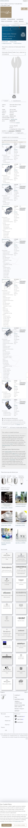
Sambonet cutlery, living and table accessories (21, 632)
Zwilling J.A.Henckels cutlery (21, 670)
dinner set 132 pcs (7, 279)
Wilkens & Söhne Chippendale (6, 499)
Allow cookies (6, 825)
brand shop (5, 41)
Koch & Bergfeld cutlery (21, 593)
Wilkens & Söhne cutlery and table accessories (6, 594)
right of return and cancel (20, 706)
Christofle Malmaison (21, 498)
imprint (17, 710)
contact (17, 695)
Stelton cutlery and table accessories (21, 644)
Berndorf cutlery (21, 618)
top (25, 692)
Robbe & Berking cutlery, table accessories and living (7, 569)
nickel (11, 443)
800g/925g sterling (7, 43)
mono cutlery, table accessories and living (7, 644)
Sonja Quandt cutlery (7, 606)
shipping (18, 122)
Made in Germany (15, 27)
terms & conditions (18, 702)
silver (9, 435)
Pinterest (20, 722)
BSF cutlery (21, 681)
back (3, 692)
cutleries (5, 3)
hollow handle (8, 451)
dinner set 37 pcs (7, 206)
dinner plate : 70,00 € (6, 525)
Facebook (20, 716)
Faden (8, 5)
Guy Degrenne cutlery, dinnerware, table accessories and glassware (7, 633)
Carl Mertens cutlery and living (7, 670)
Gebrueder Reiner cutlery (21, 606)
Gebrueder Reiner (18, 3)
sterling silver (14, 119)
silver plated (3, 5)
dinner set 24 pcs (7, 164)
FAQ (16, 697)
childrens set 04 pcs (7, 381)
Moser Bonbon (6, 534)
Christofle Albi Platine (6, 517)
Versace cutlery (21, 656)
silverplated (12, 459)
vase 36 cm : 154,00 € (20, 542)
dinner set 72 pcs (7, 239)
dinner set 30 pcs (7, 184)
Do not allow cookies (19, 825)
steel (14, 453)
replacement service (7, 30)
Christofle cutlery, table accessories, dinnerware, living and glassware (21, 570)
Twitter (19, 719)
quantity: (4, 130)
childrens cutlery (16, 25)
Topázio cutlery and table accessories (21, 581)
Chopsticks (5, 27)
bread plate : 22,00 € (20, 525)
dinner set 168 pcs (7, 328)
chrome (17, 454)
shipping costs (19, 699)
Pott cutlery (7, 618)
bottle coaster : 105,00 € (6, 507)
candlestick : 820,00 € (20, 506)
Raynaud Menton (21, 517)
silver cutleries (6, 25)
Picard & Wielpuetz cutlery (7, 656)
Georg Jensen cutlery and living (7, 556)
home (2, 3)
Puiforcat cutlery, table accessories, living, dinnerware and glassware (21, 557)
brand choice (11, 3)
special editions (17, 43)
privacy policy (19, 708)
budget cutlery (17, 28)
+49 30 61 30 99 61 (4, 0)
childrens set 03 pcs (7, 400)
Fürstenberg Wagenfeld (21, 534)
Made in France (6, 28)
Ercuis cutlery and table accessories (7, 581)
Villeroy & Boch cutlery (7, 681)
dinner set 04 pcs (7, 144)
